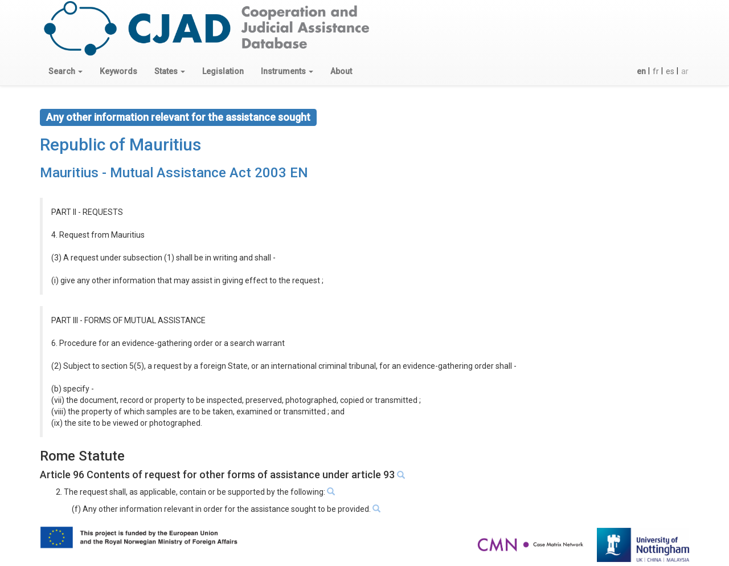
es (670, 71)
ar (685, 71)
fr (656, 71)
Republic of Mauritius (120, 144)
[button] (65, 71)
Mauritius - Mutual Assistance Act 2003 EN (174, 173)
